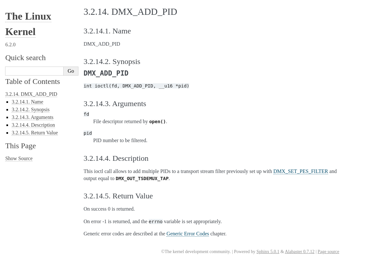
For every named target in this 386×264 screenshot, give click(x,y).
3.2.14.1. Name (27, 102)
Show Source (18, 158)
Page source (328, 251)
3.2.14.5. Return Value (35, 132)
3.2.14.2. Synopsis (30, 109)
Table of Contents (32, 81)
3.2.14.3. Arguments (32, 117)
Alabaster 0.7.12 (299, 251)
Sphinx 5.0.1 (267, 251)
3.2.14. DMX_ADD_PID (31, 94)
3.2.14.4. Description (33, 125)
